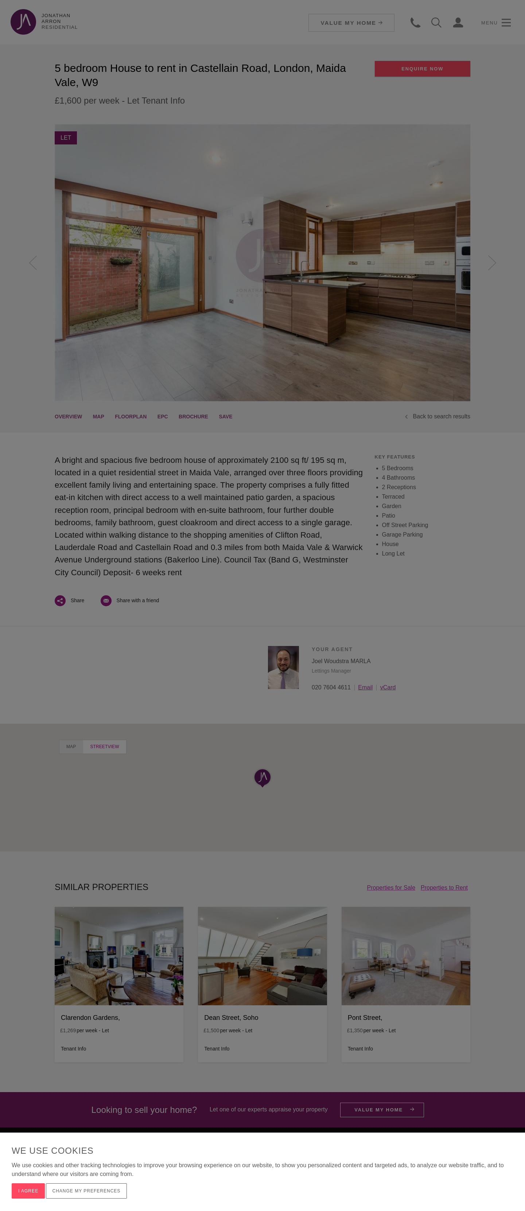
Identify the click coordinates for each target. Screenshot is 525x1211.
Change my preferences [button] (86, 1190)
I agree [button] (28, 1190)
